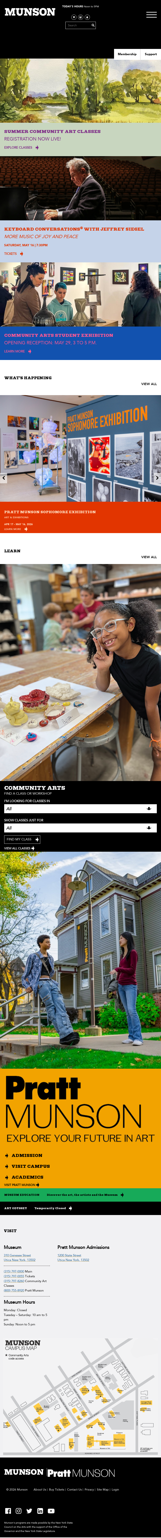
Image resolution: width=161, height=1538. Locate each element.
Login (115, 1490)
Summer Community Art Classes (52, 131)
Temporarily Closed (50, 1208)
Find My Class (18, 839)
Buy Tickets (56, 1490)
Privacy (89, 1490)
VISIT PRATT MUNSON (19, 1185)
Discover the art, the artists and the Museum (82, 1195)
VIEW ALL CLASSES (17, 849)
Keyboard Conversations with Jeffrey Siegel (74, 229)
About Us (40, 1490)
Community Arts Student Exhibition (58, 335)
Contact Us (74, 1490)
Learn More (12, 529)
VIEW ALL (149, 384)
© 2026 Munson (17, 1490)
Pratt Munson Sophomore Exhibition (50, 512)
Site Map (103, 1490)
